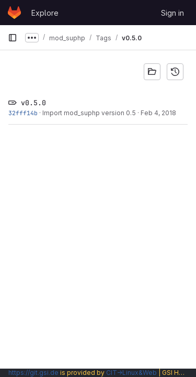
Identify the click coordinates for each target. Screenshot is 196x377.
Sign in (172, 12)
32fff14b (23, 113)
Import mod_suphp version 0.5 (89, 113)
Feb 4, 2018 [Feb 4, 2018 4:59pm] (158, 113)
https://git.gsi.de (33, 372)
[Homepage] (14, 12)
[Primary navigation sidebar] (12, 37)
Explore (45, 12)
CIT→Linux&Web (131, 372)
